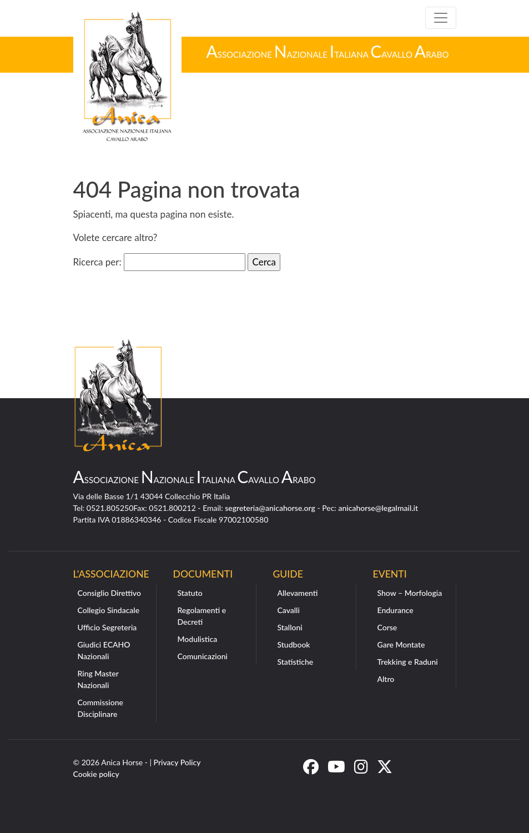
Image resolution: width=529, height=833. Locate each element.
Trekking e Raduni (407, 661)
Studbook (294, 644)
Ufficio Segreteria (107, 627)
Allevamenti (298, 593)
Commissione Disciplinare (101, 708)
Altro (386, 679)
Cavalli (289, 610)
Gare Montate (401, 644)
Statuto (190, 593)
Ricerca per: (97, 262)
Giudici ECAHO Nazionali (104, 650)
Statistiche (296, 661)
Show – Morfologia (409, 593)
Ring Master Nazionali (98, 679)
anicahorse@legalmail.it (378, 508)
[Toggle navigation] (440, 18)
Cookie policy (96, 774)
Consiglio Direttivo (109, 593)
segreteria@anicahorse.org (270, 508)
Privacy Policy (177, 762)
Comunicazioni (203, 656)
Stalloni (290, 627)
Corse (387, 627)
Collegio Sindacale (109, 610)
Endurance (395, 610)
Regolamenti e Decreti (202, 615)
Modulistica (198, 639)
